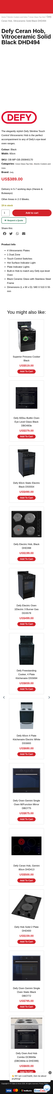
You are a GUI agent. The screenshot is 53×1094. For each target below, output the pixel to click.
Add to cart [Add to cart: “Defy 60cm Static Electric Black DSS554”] (26, 498)
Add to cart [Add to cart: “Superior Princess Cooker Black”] (26, 371)
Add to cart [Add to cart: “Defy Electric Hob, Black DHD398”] (26, 559)
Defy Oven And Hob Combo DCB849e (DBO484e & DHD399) (26, 1057)
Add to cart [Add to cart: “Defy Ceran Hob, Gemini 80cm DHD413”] (26, 880)
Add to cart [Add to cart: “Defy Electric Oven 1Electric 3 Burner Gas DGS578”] (26, 624)
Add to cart (32, 213)
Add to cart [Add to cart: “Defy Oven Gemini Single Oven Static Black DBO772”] (26, 1007)
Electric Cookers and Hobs (17, 17)
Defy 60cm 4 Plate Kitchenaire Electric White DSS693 (26, 739)
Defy (12, 172)
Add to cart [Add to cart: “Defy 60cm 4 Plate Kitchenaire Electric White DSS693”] (26, 754)
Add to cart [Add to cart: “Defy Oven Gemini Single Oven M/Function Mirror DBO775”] (26, 819)
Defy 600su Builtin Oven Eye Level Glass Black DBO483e (26, 422)
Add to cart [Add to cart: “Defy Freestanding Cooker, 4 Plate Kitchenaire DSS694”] (26, 689)
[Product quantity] (5, 213)
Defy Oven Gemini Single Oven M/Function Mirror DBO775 (26, 804)
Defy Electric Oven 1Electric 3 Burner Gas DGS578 (26, 609)
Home (3, 17)
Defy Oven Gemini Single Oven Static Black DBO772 (26, 992)
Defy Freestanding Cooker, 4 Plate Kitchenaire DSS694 (26, 674)
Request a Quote (14, 220)
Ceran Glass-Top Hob (37, 17)
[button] (4, 233)
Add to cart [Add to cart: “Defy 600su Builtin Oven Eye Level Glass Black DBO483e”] (26, 436)
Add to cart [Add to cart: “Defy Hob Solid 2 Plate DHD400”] (26, 941)
